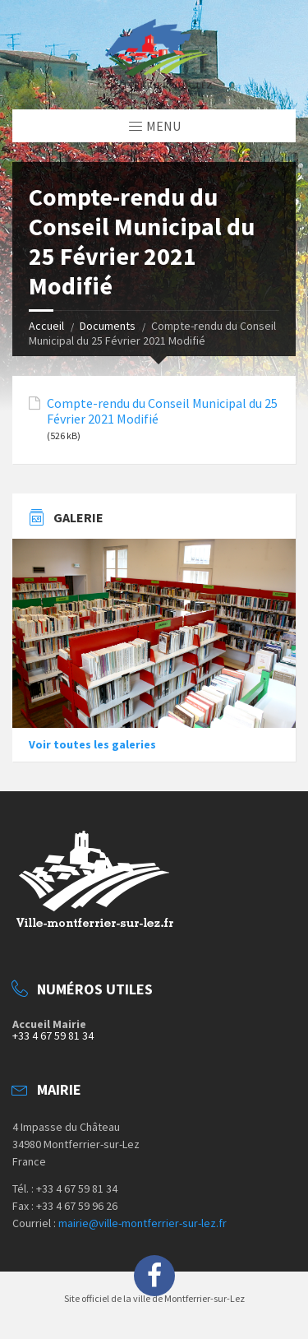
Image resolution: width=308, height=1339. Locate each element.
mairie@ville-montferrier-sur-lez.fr (142, 1223)
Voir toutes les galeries (92, 744)
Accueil (46, 325)
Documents (108, 325)
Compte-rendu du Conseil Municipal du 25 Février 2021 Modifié (162, 411)
